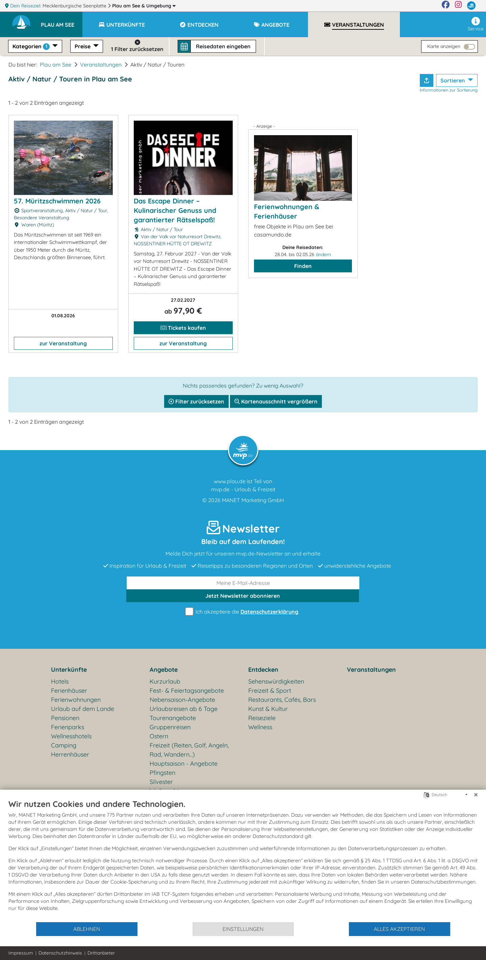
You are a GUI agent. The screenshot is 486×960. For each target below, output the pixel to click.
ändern (323, 254)
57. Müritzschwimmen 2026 (57, 201)
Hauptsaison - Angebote (184, 763)
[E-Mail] (243, 582)
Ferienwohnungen (76, 700)
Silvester (161, 782)
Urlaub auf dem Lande (82, 709)
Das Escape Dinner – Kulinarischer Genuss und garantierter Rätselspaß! (175, 210)
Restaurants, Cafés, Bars (282, 700)
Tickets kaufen (183, 327)
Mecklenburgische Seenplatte (75, 6)
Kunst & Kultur (268, 709)
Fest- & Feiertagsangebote (187, 690)
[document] (243, 860)
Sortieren (453, 80)
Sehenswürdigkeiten (276, 681)
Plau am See (144, 6)
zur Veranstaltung (63, 343)
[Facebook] (446, 5)
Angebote (164, 669)
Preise (83, 46)
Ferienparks (67, 727)
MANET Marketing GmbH (253, 500)
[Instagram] (458, 5)
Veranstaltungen (101, 64)
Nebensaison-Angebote (182, 700)
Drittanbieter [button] (101, 953)
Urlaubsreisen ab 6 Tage (184, 709)
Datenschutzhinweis (60, 953)
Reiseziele (262, 718)
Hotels (60, 681)
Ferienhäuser (69, 690)
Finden (303, 266)
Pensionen (65, 718)
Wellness (260, 727)
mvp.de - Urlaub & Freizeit (243, 489)
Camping (63, 745)
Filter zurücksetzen (196, 401)
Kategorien (31, 46)
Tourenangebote (173, 718)
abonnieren (242, 596)
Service (476, 24)
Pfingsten (162, 773)
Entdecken (263, 669)
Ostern (159, 736)
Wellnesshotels (71, 736)
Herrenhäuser (70, 754)
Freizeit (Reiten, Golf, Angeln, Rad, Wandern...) (189, 749)
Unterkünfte (69, 669)
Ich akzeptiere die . (243, 612)
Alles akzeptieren (399, 929)
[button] (61, 21)
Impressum (20, 953)
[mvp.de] (471, 5)
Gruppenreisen (170, 727)
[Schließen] (476, 795)
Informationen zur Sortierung (449, 90)
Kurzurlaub (165, 681)
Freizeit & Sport (269, 690)
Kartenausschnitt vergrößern (275, 401)
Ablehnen (86, 929)
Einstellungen (243, 929)
